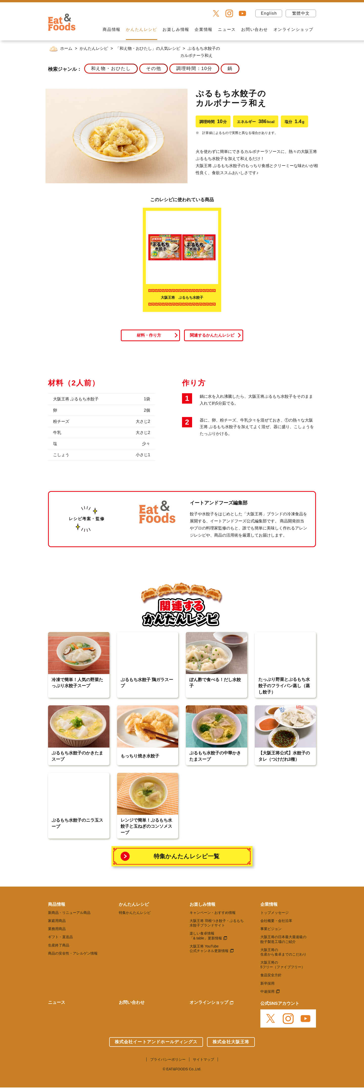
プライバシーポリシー (168, 1059)
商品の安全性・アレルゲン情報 (73, 953)
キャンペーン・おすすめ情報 (213, 913)
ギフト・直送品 (60, 937)
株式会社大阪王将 (231, 1041)
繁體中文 (301, 13)
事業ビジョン (271, 929)
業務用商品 (57, 929)
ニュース (227, 29)
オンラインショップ (293, 29)
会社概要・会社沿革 (276, 921)
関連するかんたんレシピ (212, 335)
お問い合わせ (254, 29)
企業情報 (203, 29)
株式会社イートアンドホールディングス (156, 1041)
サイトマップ (203, 1059)
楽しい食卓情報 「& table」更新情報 (206, 935)
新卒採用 (267, 983)
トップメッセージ (274, 913)
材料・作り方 (149, 335)
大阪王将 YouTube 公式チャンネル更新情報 (209, 948)
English (269, 13)
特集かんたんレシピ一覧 (186, 856)
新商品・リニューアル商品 (69, 913)
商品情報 (111, 29)
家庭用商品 (57, 921)
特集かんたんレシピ (135, 913)
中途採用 (267, 991)
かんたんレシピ (141, 29)
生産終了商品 (58, 945)
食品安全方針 (271, 975)
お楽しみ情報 (176, 29)
